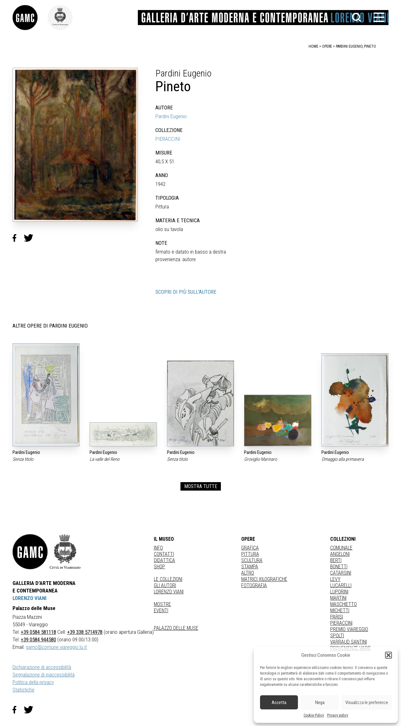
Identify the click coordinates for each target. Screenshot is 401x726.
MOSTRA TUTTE (200, 486)
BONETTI (338, 567)
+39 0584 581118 (38, 632)
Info (158, 548)
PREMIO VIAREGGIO (349, 629)
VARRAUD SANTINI (348, 642)
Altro (247, 573)
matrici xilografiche (264, 579)
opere (327, 46)
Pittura (250, 554)
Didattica (164, 560)
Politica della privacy (33, 682)
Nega (320, 702)
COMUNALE (341, 548)
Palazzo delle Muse (176, 628)
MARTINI (338, 598)
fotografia (254, 585)
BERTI (335, 560)
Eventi (161, 610)
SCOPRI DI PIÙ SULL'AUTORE (185, 292)
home (313, 46)
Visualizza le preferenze (366, 702)
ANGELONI (340, 554)
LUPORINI (339, 592)
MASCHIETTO (343, 604)
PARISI (336, 617)
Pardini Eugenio (171, 116)
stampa (249, 567)
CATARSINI (340, 573)
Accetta (279, 702)
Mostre (162, 604)
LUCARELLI (341, 585)
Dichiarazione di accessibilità (42, 667)
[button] (388, 655)
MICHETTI (339, 610)
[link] (30, 17)
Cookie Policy (314, 715)
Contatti (164, 554)
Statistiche (23, 690)
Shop (159, 567)
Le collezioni (168, 579)
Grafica (250, 548)
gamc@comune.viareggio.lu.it (56, 647)
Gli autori (165, 585)
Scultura (252, 560)
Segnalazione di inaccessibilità (44, 674)
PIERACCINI (167, 139)
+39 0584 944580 (38, 639)
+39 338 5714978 (84, 632)
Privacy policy (337, 715)
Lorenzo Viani (169, 592)
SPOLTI (337, 636)
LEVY (335, 579)
